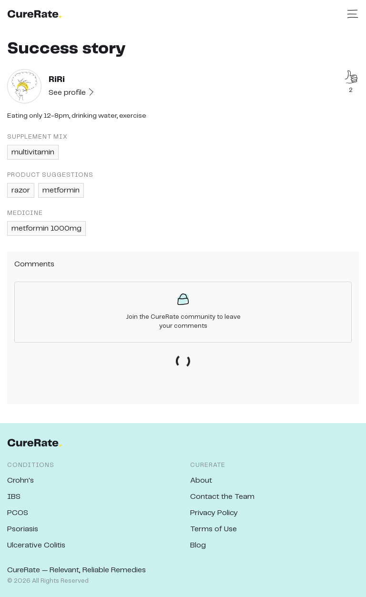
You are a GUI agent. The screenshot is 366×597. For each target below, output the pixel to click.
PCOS (17, 512)
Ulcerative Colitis (36, 545)
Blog (198, 545)
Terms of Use (213, 529)
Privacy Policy (214, 512)
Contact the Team (222, 496)
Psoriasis (22, 529)
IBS (13, 496)
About (201, 480)
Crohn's (20, 480)
